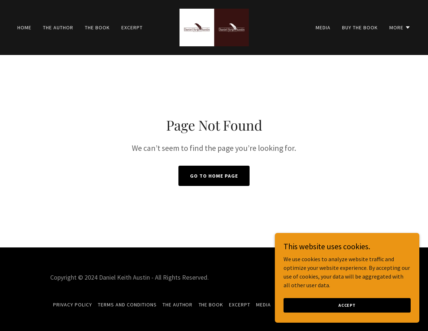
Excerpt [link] (132, 27)
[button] (400, 27)
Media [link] (323, 27)
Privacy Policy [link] (72, 304)
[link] (213, 26)
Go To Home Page (214, 176)
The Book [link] (97, 27)
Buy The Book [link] (360, 27)
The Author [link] (58, 27)
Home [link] (24, 27)
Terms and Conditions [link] (127, 304)
